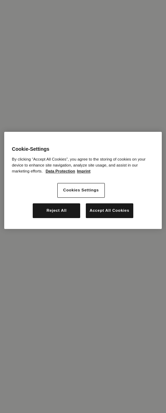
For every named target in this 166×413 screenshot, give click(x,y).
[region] (83, 180)
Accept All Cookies (109, 210)
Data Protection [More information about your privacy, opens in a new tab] (60, 171)
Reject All (56, 210)
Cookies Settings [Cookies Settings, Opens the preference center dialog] (81, 190)
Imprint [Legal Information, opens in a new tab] (84, 171)
